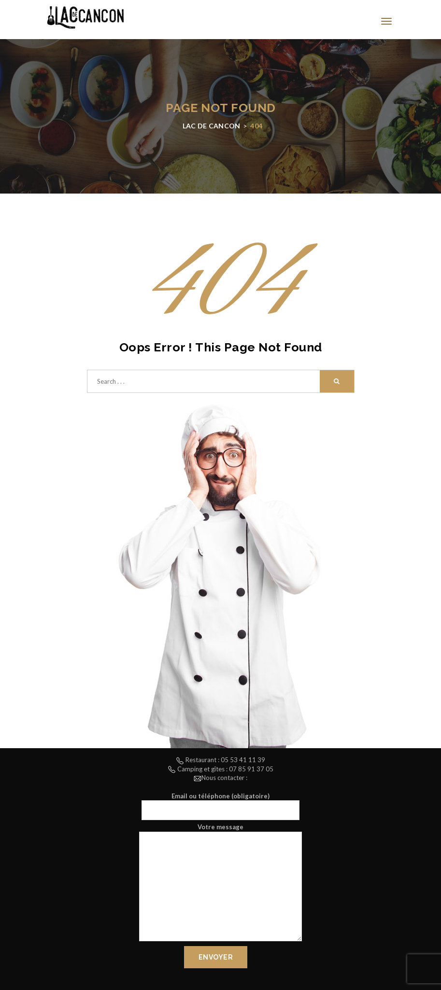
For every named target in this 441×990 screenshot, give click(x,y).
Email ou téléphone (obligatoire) (220, 806)
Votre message (220, 883)
